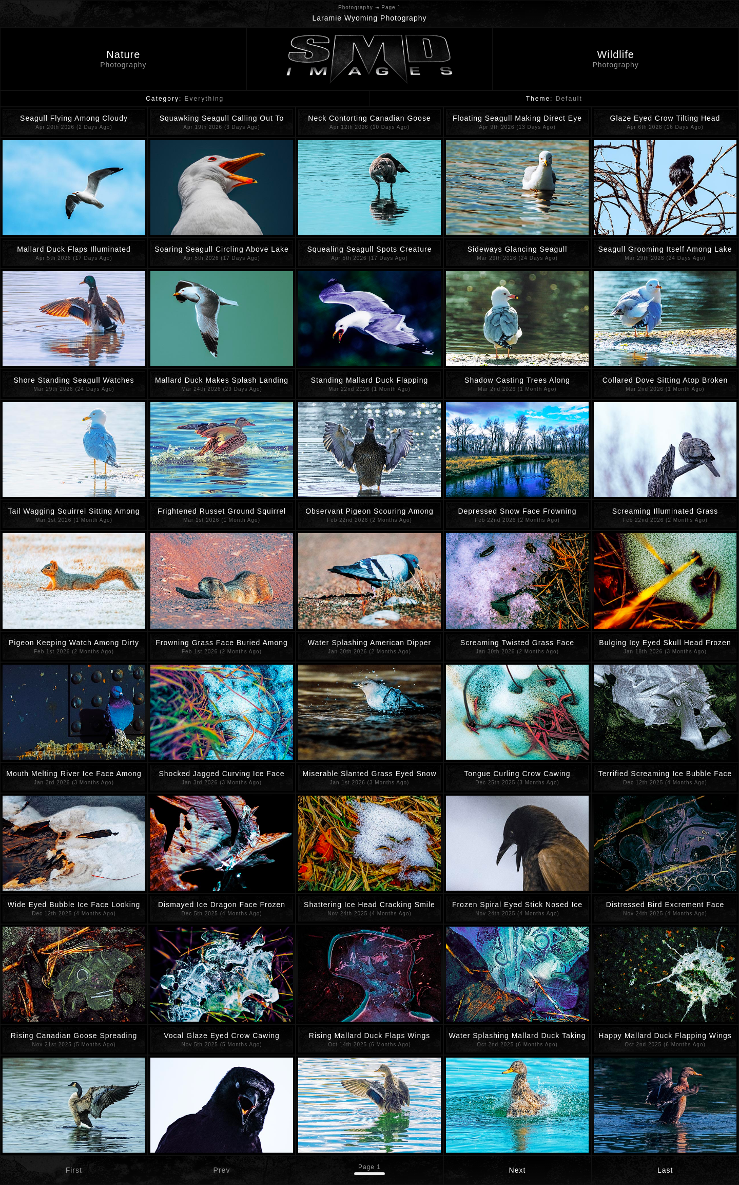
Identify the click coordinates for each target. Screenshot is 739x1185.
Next (517, 1170)
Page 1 (369, 1167)
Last (665, 1170)
